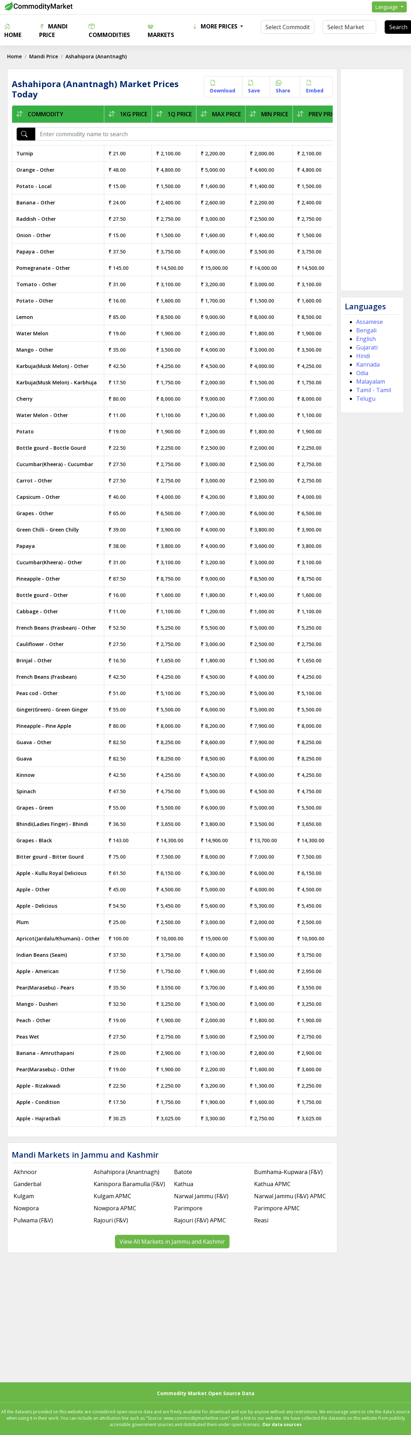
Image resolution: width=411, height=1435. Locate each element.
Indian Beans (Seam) (41, 954)
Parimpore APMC (277, 1208)
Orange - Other (35, 169)
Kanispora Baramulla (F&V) (129, 1184)
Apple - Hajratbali (38, 1118)
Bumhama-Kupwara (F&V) (288, 1172)
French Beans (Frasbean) (46, 676)
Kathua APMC (272, 1184)
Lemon (24, 317)
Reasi (261, 1220)
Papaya (25, 546)
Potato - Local (34, 186)
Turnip (24, 153)
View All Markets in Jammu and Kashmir (172, 1241)
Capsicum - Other (38, 497)
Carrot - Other (34, 480)
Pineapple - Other (38, 578)
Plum (22, 922)
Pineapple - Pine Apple (43, 725)
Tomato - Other (36, 284)
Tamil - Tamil (373, 390)
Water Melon (32, 333)
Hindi (363, 356)
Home (12, 30)
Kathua (183, 1184)
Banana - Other (35, 202)
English (366, 339)
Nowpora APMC (115, 1208)
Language (387, 7)
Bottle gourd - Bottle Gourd (51, 447)
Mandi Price (53, 30)
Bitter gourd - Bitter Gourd (50, 856)
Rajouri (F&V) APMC (200, 1220)
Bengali (366, 330)
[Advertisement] (372, 180)
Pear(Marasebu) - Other (45, 1069)
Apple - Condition (38, 1102)
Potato (25, 431)
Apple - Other (33, 889)
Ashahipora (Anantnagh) (126, 1172)
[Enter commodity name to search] (216, 134)
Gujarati (367, 347)
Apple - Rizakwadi (38, 1085)
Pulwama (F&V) (33, 1220)
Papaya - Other (35, 251)
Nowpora (26, 1208)
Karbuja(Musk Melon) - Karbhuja (56, 382)
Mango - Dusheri (37, 1004)
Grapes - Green (34, 807)
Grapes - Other (34, 513)
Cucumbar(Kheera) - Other (49, 562)
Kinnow (25, 775)
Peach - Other (33, 1020)
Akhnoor (25, 1172)
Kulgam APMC (112, 1196)
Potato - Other (34, 300)
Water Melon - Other (42, 415)
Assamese (369, 322)
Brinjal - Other (34, 660)
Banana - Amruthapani (45, 1053)
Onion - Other (33, 235)
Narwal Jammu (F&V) (201, 1196)
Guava (24, 758)
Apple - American (37, 971)
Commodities (109, 30)
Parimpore (188, 1208)
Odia (362, 373)
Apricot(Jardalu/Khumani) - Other (58, 938)
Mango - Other (34, 349)
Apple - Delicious (36, 905)
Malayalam (370, 381)
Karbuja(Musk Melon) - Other (52, 366)
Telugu (365, 398)
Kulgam (24, 1196)
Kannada (368, 364)
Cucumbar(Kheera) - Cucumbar (54, 464)
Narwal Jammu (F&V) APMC (290, 1196)
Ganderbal (27, 1184)
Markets (161, 30)
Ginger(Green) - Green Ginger (52, 709)
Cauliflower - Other (40, 644)
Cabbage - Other (37, 611)
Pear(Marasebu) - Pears (45, 987)
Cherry (24, 398)
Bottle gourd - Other (42, 595)
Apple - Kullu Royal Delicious (51, 873)
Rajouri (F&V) (111, 1220)
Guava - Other (34, 742)
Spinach (26, 791)
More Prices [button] (215, 26)
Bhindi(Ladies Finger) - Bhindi (52, 824)
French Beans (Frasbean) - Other (56, 627)
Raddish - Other (36, 218)
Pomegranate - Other (43, 268)
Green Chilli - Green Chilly (47, 529)
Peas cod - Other (37, 693)
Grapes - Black (34, 840)
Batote (183, 1172)
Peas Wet (27, 1036)
